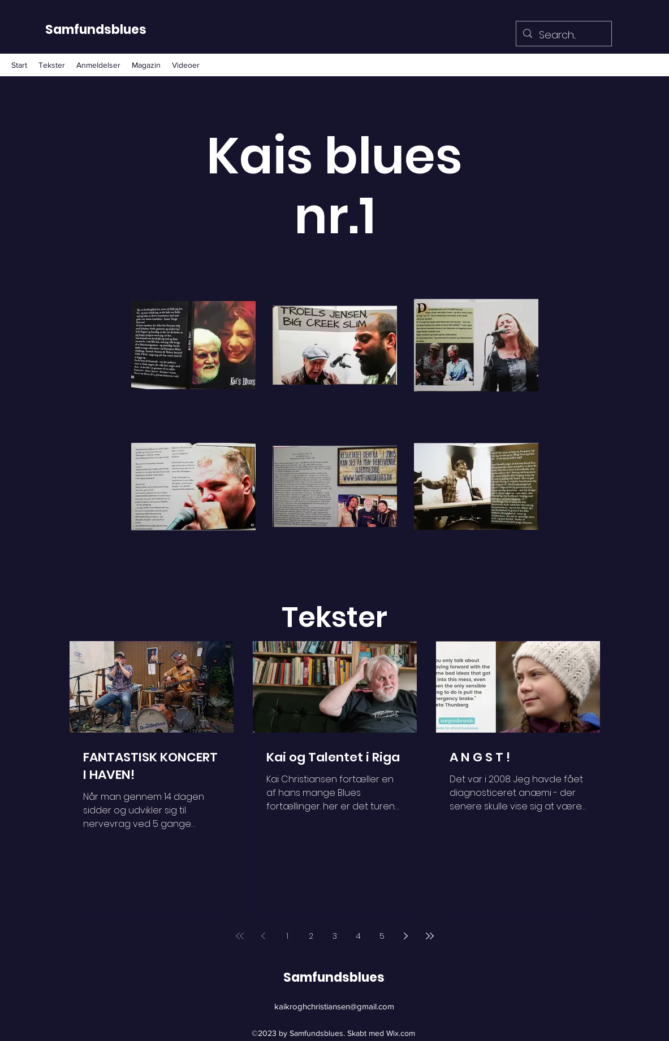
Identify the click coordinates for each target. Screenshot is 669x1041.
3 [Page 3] (335, 936)
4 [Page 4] (358, 936)
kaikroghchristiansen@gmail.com (334, 1006)
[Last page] (430, 936)
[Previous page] (263, 936)
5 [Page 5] (382, 936)
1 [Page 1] (287, 936)
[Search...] (563, 35)
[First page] (240, 936)
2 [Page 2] (311, 936)
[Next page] (406, 936)
